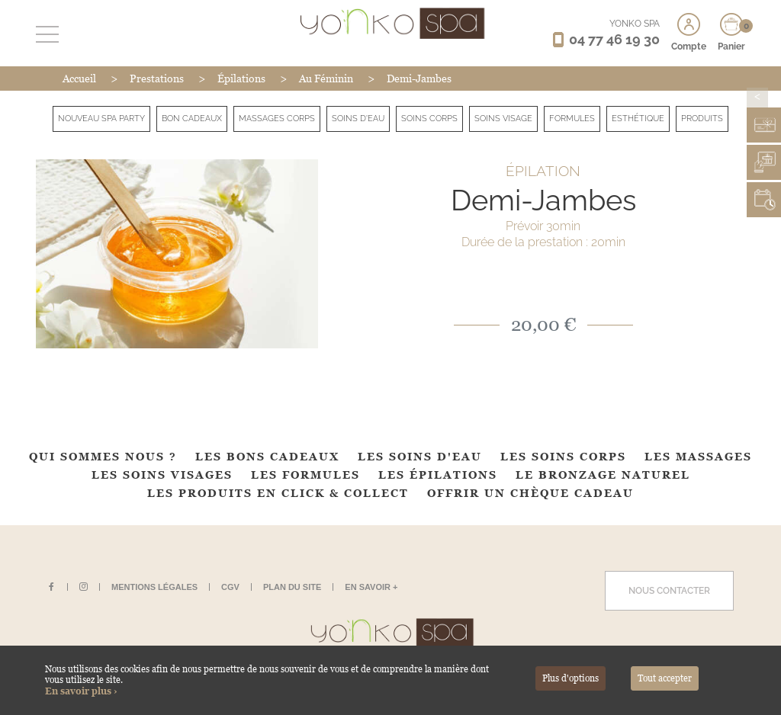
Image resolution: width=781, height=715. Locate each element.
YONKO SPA (634, 23)
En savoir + (371, 587)
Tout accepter (665, 678)
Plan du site (292, 587)
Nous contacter (669, 590)
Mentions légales (154, 587)
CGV (230, 587)
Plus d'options (570, 678)
